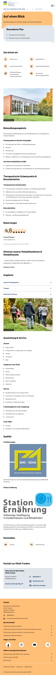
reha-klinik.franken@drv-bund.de (17, 618)
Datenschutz (28, 667)
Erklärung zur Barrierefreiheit (12, 626)
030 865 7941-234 (38, 581)
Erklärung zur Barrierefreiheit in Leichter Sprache (18, 632)
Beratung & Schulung (10, 294)
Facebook (9, 643)
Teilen (47, 644)
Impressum (19, 667)
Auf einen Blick (38, 9)
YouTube (35, 643)
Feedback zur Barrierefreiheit (12, 635)
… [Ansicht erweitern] (30, 9)
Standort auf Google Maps (13, 584)
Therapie (6, 288)
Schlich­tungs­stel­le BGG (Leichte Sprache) (16, 654)
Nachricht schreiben (39, 585)
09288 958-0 (37, 576)
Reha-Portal (7, 660)
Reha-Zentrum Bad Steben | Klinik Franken (14, 9)
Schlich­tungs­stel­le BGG (10, 657)
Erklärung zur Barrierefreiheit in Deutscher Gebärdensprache (22, 629)
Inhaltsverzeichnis (9, 667)
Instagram (22, 643)
